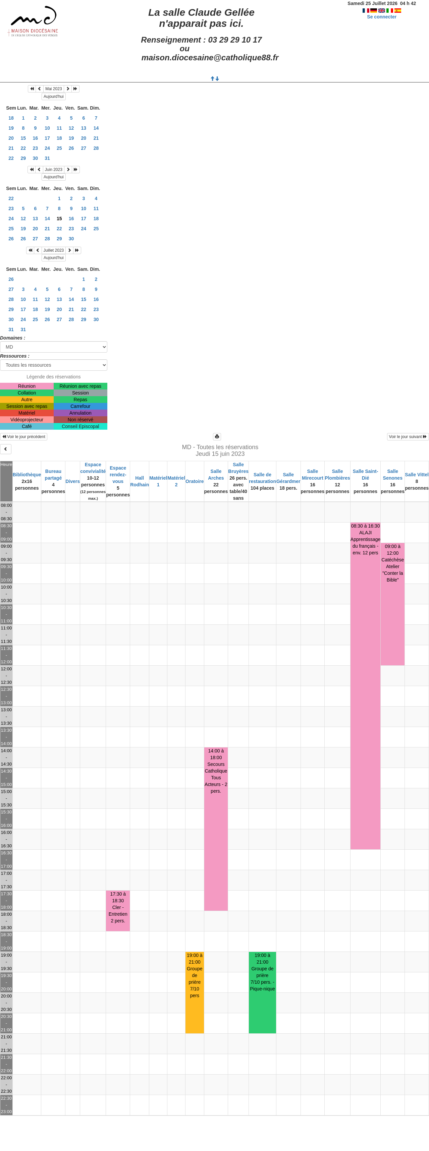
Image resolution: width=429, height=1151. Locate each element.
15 (23, 138)
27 (84, 148)
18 (11, 118)
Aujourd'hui (54, 96)
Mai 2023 (53, 88)
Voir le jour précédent (23, 436)
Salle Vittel (417, 474)
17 (47, 138)
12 (71, 128)
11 (59, 128)
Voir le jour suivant (408, 436)
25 (59, 148)
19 (11, 128)
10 (47, 128)
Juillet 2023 (54, 250)
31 (47, 158)
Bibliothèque (27, 474)
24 (47, 148)
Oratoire (194, 481)
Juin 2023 (53, 169)
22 (23, 148)
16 (35, 138)
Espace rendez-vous (118, 474)
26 (71, 148)
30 (35, 158)
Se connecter (381, 16)
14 (96, 128)
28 (96, 148)
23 (35, 148)
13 (84, 128)
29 (23, 158)
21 (96, 138)
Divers (72, 481)
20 (11, 138)
